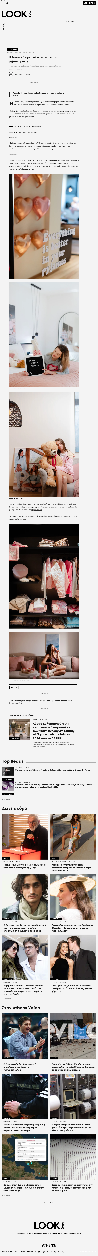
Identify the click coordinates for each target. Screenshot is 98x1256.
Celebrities (56, 1059)
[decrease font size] (3, 24)
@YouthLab (37, 649)
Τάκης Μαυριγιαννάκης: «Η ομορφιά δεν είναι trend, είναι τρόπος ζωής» (24, 1007)
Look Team (18, 74)
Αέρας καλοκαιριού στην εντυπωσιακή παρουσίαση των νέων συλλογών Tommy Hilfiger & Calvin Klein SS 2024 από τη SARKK (54, 870)
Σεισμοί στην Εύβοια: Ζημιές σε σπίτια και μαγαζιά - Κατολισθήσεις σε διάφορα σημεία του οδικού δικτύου (73, 1207)
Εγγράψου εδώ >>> (17, 842)
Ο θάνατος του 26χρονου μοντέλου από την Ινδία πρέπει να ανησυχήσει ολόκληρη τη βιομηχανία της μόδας (24, 1068)
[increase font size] (3, 28)
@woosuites (42, 655)
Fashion (55, 999)
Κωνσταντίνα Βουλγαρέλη (59, 1002)
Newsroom (6, 1062)
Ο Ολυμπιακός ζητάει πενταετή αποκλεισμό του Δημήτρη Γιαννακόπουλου (19, 1207)
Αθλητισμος (7, 1198)
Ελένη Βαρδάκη (8, 1002)
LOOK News (13, 49)
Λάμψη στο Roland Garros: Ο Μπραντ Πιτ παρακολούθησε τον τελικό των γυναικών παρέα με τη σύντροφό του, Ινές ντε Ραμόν (23, 1130)
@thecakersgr (27, 308)
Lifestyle (55, 1120)
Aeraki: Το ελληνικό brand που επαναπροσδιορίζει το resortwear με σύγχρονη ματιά (71, 1008)
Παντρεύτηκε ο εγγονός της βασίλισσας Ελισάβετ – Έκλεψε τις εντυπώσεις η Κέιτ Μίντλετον (73, 1068)
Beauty (6, 999)
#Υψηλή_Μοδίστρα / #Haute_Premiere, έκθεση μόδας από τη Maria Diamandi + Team (52, 911)
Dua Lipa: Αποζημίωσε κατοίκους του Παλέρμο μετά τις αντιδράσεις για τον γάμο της (72, 1129)
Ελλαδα (54, 1198)
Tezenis (14, 827)
